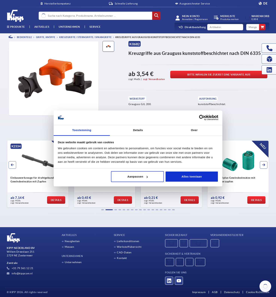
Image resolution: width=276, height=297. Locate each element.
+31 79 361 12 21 (20, 268)
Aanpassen (137, 176)
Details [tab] (138, 130)
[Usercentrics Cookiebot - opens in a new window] (201, 118)
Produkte (16, 26)
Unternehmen (69, 26)
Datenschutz (232, 292)
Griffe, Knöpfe (45, 37)
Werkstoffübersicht (129, 246)
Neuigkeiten (72, 241)
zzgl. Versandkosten (154, 79)
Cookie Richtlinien (257, 292)
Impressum (199, 292)
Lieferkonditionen (128, 241)
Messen (69, 246)
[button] (102, 209)
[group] (37, 173)
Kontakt (122, 258)
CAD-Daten (124, 252)
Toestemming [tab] (81, 130)
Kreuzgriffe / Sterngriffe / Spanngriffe (85, 37)
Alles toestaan (192, 176)
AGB (215, 292)
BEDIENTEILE (24, 37)
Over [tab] (194, 130)
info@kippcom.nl (20, 273)
